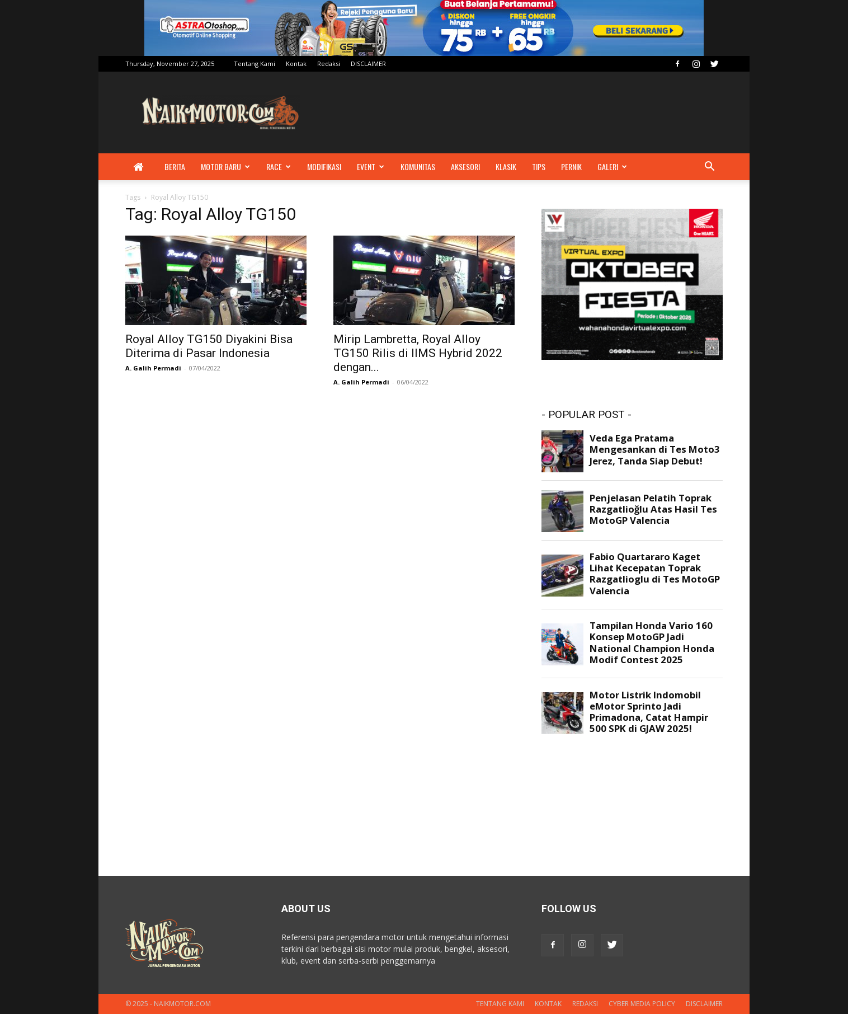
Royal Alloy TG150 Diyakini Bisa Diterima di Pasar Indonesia (209, 346)
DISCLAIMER (368, 63)
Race (278, 166)
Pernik (571, 166)
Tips (538, 166)
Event (370, 166)
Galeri (612, 166)
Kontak (296, 63)
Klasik (506, 166)
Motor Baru (225, 166)
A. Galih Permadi (153, 368)
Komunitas (418, 166)
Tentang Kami (254, 63)
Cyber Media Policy (642, 1003)
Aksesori (465, 166)
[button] (709, 167)
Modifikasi (324, 166)
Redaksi (328, 63)
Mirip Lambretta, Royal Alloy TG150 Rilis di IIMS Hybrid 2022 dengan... (417, 353)
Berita (174, 166)
